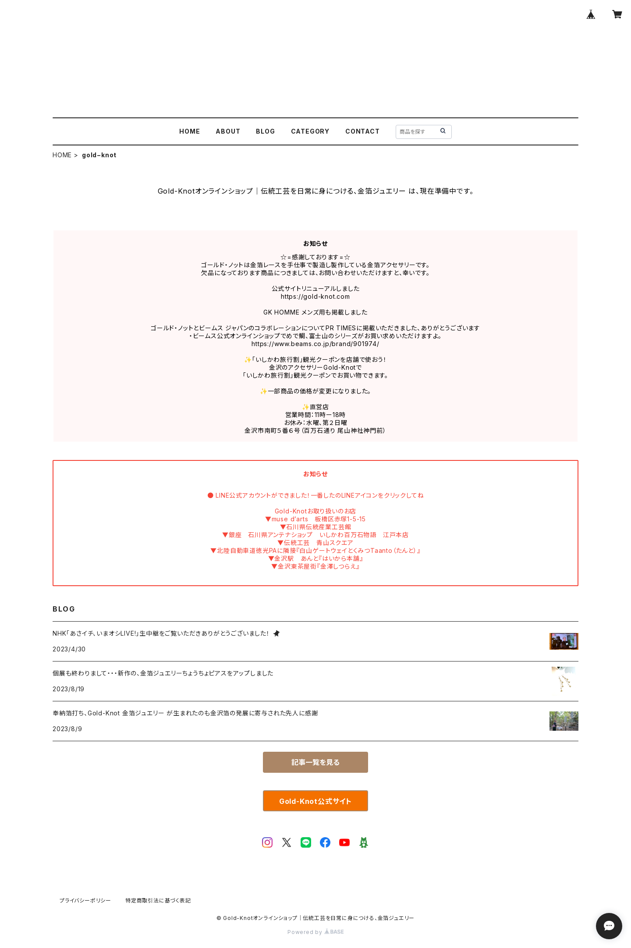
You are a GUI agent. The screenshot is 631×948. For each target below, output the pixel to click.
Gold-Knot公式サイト (315, 801)
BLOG (265, 131)
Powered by (315, 932)
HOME (189, 131)
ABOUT (228, 131)
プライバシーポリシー (85, 900)
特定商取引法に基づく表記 (158, 900)
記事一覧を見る (315, 762)
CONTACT (362, 131)
